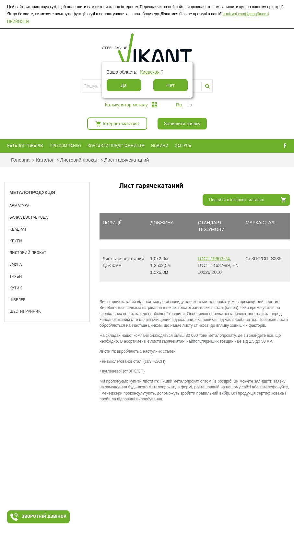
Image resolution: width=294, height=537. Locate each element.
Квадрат (18, 229)
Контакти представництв (116, 145)
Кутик (15, 288)
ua (189, 104)
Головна (20, 160)
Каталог (45, 160)
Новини (159, 145)
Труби (15, 276)
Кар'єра (183, 145)
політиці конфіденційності (246, 14)
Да (124, 85)
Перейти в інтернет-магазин (236, 199)
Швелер (17, 300)
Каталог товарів (25, 145)
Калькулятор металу (126, 104)
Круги (15, 241)
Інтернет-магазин (121, 123)
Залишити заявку (182, 123)
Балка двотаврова (28, 217)
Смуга (15, 264)
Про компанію (65, 145)
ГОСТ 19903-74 (214, 258)
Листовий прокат (79, 160)
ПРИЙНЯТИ (18, 21)
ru (179, 104)
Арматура (19, 206)
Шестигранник (25, 311)
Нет (170, 85)
